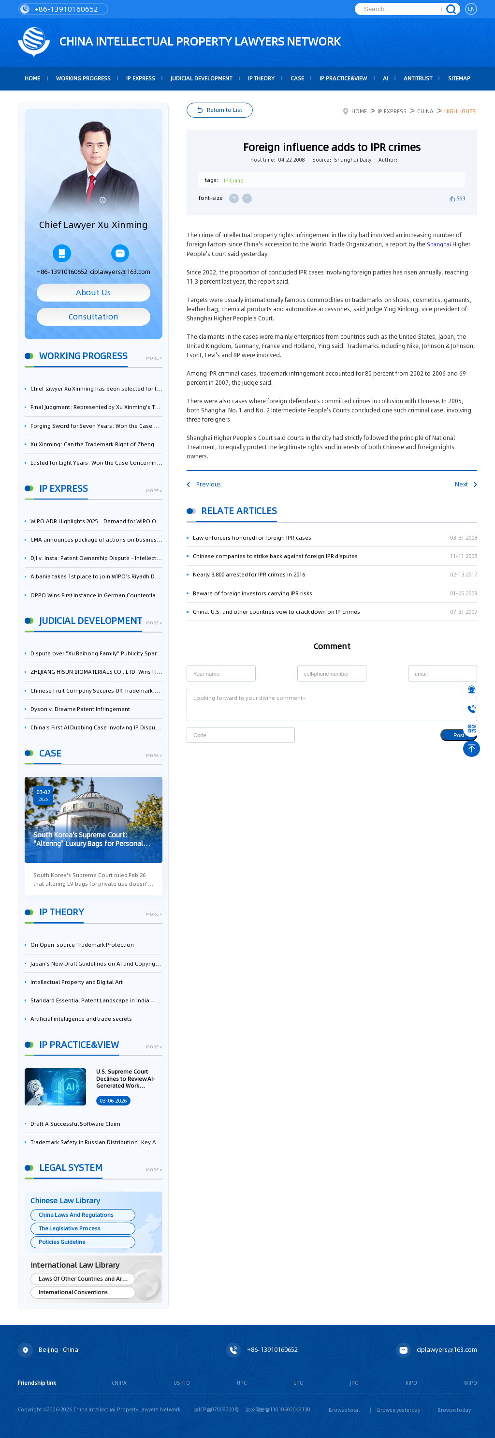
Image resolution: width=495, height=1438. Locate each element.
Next (466, 484)
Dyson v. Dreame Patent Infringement (80, 709)
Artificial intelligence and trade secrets (81, 1019)
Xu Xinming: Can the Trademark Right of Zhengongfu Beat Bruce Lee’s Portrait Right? (96, 444)
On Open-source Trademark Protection (82, 945)
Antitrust (418, 78)
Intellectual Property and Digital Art (76, 982)
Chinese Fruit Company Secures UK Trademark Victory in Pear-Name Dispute (96, 691)
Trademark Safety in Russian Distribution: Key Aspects (96, 1142)
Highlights (460, 111)
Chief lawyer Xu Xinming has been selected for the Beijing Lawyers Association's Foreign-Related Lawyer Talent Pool (96, 389)
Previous (203, 484)
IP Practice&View (343, 78)
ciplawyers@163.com (120, 260)
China (425, 111)
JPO (354, 1382)
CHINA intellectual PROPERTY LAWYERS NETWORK (179, 42)
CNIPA (119, 1382)
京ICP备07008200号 (216, 1409)
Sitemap (459, 78)
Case (297, 78)
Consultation (93, 316)
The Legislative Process (70, 1228)
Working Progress (83, 78)
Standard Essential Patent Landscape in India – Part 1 (96, 1000)
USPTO (182, 1382)
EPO (298, 1382)
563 (460, 198)
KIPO (411, 1382)
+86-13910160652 (59, 9)
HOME (32, 78)
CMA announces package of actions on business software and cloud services (96, 540)
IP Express (140, 78)
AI (385, 78)
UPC (242, 1382)
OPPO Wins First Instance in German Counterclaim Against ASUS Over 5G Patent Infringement (96, 595)
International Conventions (73, 1292)
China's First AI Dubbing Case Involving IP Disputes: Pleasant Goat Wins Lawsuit (96, 727)
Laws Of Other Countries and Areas (85, 1279)
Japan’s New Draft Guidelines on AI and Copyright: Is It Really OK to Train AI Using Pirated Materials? (96, 964)
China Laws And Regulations (76, 1215)
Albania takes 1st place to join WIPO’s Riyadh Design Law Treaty (96, 576)
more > (154, 358)
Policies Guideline (62, 1242)
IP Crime (234, 180)
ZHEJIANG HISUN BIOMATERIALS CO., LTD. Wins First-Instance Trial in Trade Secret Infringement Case (96, 672)
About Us (93, 292)
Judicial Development (201, 78)
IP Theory (261, 78)
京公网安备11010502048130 (278, 1409)
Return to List (224, 110)
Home (355, 111)
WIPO (470, 1382)
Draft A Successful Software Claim (75, 1124)
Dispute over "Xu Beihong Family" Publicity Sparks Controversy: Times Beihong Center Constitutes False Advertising (96, 653)
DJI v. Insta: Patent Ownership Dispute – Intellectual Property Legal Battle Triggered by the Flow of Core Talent (96, 558)
